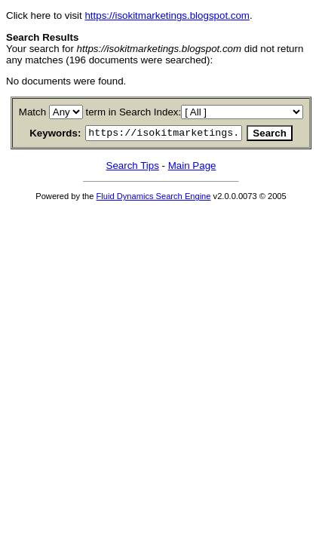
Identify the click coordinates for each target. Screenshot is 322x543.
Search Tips (132, 167)
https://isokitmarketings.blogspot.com (167, 15)
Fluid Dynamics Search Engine (154, 198)
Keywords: (40, 134)
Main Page (192, 167)
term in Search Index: (136, 112)
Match (35, 112)
